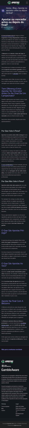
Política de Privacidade (21, 408)
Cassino (3, 410)
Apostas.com (10, 424)
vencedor (15, 74)
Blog (14, 8)
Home (8, 8)
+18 (16, 412)
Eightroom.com (17, 425)
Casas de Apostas (5, 406)
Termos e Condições (20, 410)
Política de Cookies (20, 406)
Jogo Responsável (19, 414)
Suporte (17, 415)
